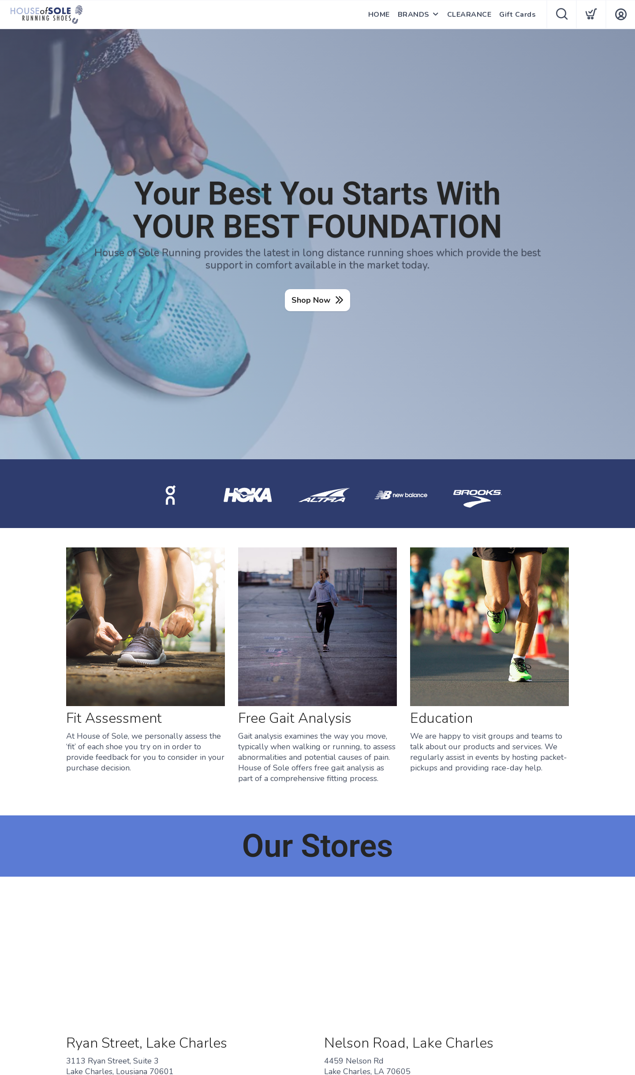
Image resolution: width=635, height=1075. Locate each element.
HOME (379, 14)
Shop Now (310, 300)
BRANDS (414, 14)
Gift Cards (517, 14)
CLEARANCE (469, 14)
